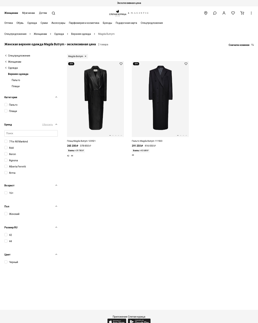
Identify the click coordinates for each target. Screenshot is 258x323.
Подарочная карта (126, 23)
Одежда (32, 23)
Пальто (16, 80)
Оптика (8, 23)
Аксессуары (58, 23)
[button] (215, 13)
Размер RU (11, 227)
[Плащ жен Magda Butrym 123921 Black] (95, 102)
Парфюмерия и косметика (84, 23)
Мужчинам (28, 13)
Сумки (44, 23)
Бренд (8, 124)
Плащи (16, 86)
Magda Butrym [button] (75, 56)
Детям (43, 13)
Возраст (9, 185)
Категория (10, 97)
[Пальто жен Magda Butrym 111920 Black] (160, 102)
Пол (6, 206)
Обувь (20, 23)
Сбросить (47, 124)
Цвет (7, 254)
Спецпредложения (152, 23)
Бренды (107, 23)
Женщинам (11, 13)
